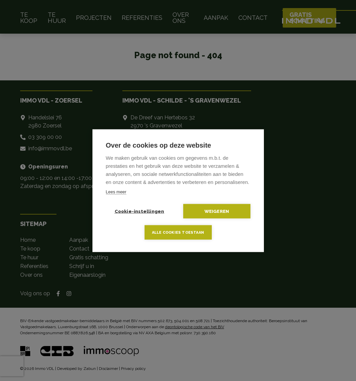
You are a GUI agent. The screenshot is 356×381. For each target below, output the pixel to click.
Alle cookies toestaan (178, 232)
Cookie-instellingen (139, 211)
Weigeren (216, 211)
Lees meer (116, 191)
